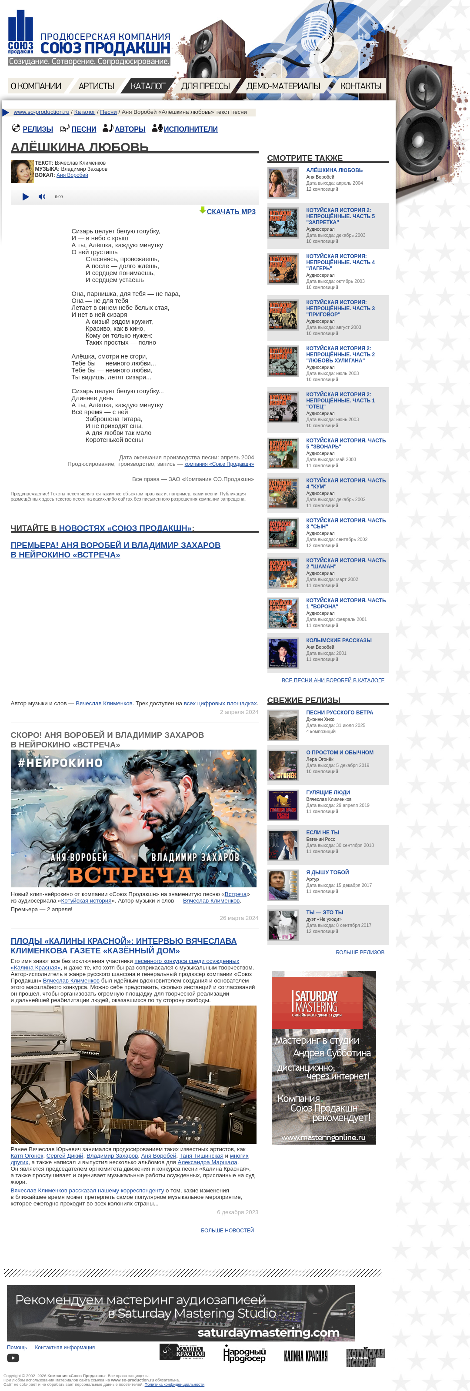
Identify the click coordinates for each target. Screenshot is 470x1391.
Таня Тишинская (201, 1155)
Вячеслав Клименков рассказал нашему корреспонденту (87, 1190)
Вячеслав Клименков (104, 703)
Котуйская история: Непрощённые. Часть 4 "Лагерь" (341, 262)
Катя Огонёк (27, 1155)
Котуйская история (86, 900)
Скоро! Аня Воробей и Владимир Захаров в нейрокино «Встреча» (107, 739)
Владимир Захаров (112, 1155)
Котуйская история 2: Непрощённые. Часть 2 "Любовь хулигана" (341, 354)
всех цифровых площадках (220, 703)
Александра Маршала (207, 1162)
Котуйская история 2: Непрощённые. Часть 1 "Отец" (341, 401)
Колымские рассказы (339, 640)
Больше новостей (227, 1231)
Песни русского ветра (340, 713)
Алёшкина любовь (335, 170)
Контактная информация (65, 1348)
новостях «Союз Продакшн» (125, 528)
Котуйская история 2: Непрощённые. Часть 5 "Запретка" (341, 216)
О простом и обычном (340, 753)
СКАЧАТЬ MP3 (227, 212)
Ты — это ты (325, 913)
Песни (108, 112)
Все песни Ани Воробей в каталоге (333, 680)
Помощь (17, 1348)
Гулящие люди (328, 793)
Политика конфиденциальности (175, 1384)
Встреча (236, 894)
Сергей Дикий (65, 1155)
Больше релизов (360, 952)
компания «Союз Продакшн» (219, 464)
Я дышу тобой (328, 873)
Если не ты (323, 833)
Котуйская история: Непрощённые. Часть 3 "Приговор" (341, 308)
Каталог (84, 112)
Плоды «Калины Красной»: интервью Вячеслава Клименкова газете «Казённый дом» (124, 945)
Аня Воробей (72, 175)
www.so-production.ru (42, 112)
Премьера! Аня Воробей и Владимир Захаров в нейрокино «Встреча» (116, 550)
